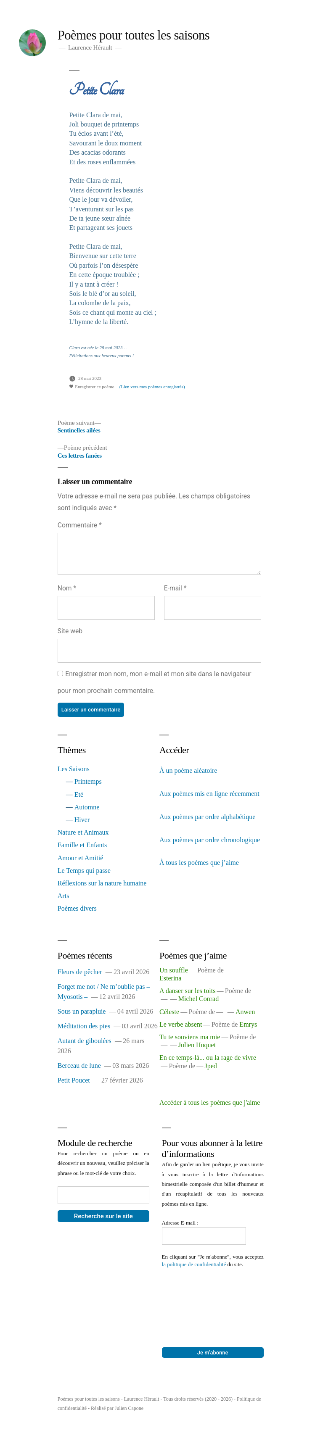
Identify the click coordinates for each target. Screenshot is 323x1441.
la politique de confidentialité (194, 1264)
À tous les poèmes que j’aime (199, 862)
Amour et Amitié (80, 857)
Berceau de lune (79, 1065)
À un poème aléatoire (188, 770)
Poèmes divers (77, 908)
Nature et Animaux (83, 832)
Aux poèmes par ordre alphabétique (207, 816)
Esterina (170, 978)
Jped (210, 1066)
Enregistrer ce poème (91, 386)
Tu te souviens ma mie (189, 1037)
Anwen (245, 1011)
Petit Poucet (74, 1080)
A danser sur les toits (187, 990)
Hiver (82, 819)
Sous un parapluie (82, 1011)
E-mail (175, 588)
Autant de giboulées (84, 1040)
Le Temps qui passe (84, 870)
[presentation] (196, 1298)
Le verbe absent (180, 1024)
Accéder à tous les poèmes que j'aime (209, 1102)
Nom (67, 588)
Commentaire (80, 525)
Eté (78, 794)
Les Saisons (74, 768)
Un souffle (173, 970)
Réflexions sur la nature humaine (102, 883)
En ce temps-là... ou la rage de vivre (207, 1057)
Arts (63, 895)
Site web (70, 631)
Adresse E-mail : (181, 1223)
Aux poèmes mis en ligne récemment (209, 793)
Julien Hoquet (197, 1044)
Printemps (88, 781)
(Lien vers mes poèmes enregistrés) (152, 386)
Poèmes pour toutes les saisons (133, 35)
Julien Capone (129, 1408)
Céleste (169, 1011)
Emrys (248, 1024)
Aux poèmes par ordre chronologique (209, 839)
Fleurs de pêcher (80, 971)
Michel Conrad (198, 998)
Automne (87, 807)
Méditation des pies (84, 1026)
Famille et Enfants (82, 844)
